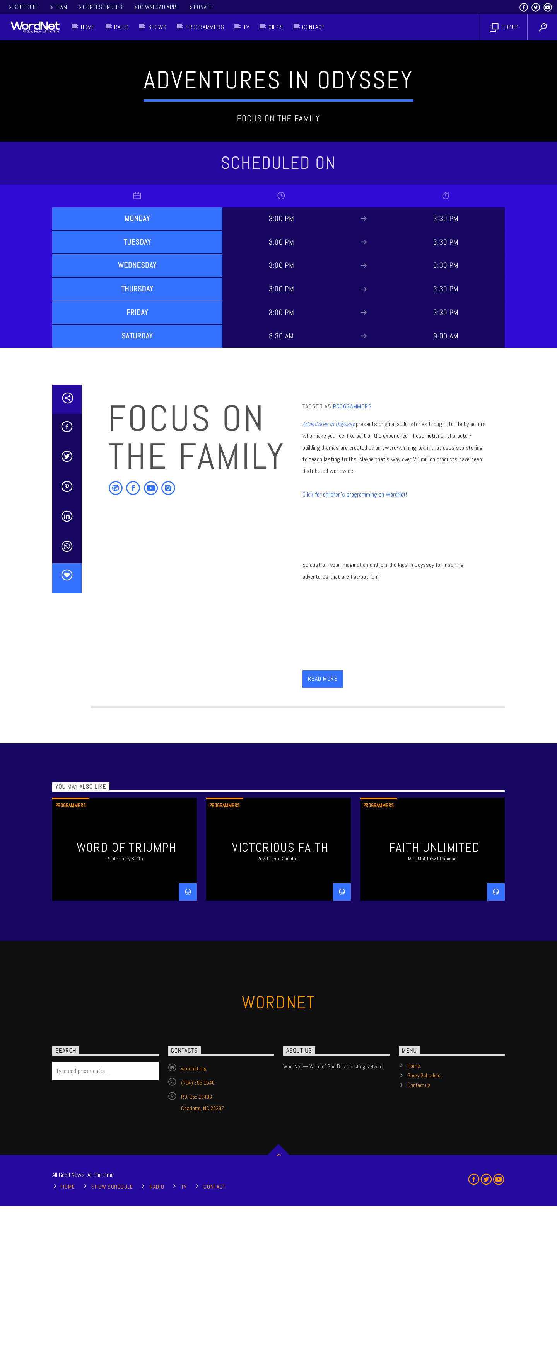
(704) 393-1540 (198, 1238)
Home (88, 27)
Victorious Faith (280, 1003)
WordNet (279, 1159)
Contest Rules (100, 6)
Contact (313, 27)
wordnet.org (194, 1224)
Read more (322, 835)
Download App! (155, 6)
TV (246, 27)
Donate (200, 6)
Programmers (205, 27)
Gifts (275, 27)
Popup (504, 27)
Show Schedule (424, 1231)
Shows (157, 27)
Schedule (23, 6)
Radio (121, 27)
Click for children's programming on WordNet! (354, 650)
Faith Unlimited (434, 1003)
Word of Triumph (127, 1003)
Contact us (419, 1241)
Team (58, 6)
